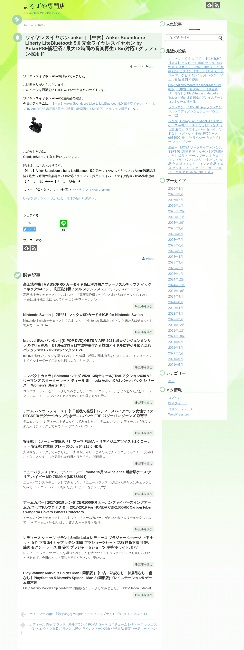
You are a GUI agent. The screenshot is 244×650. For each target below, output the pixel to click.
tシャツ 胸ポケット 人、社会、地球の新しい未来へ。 (60, 198)
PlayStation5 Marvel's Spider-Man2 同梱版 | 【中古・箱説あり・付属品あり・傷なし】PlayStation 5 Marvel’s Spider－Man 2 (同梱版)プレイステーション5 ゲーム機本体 (195, 93)
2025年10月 (176, 222)
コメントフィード (180, 409)
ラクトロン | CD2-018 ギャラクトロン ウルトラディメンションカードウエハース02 (195, 111)
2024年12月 (176, 279)
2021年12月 (176, 325)
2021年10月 (176, 336)
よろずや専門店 (44, 6)
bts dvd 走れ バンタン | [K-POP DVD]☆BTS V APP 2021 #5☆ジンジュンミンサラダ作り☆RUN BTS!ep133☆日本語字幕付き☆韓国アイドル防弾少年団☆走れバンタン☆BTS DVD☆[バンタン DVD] (87, 345)
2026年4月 (175, 188)
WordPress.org (178, 414)
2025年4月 (175, 256)
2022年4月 (175, 308)
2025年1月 (175, 273)
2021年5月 (175, 364)
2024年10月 (176, 290)
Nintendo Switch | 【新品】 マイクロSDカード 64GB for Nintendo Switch (83, 315)
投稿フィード (177, 403)
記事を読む (145, 306)
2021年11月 (176, 330)
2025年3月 (175, 262)
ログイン (174, 397)
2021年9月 (175, 342)
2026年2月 (175, 200)
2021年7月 (175, 353)
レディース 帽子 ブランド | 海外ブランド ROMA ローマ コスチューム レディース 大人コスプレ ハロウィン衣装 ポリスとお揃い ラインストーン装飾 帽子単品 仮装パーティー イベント (88, 628)
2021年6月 (175, 359)
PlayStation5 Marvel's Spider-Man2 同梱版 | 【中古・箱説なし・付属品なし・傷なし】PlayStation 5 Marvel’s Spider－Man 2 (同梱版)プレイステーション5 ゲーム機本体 (87, 578)
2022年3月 (175, 313)
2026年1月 (175, 205)
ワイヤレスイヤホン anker (91, 189)
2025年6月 (175, 245)
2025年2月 (175, 268)
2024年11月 (176, 285)
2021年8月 (175, 347)
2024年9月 (175, 296)
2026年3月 (175, 194)
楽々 (151, 66)
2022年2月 (175, 319)
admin (149, 258)
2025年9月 (175, 228)
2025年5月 (175, 251)
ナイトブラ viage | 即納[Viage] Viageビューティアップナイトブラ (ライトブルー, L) (83, 614)
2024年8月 (175, 302)
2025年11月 (176, 217)
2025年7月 (175, 239)
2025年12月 (176, 211)
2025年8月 (175, 234)
